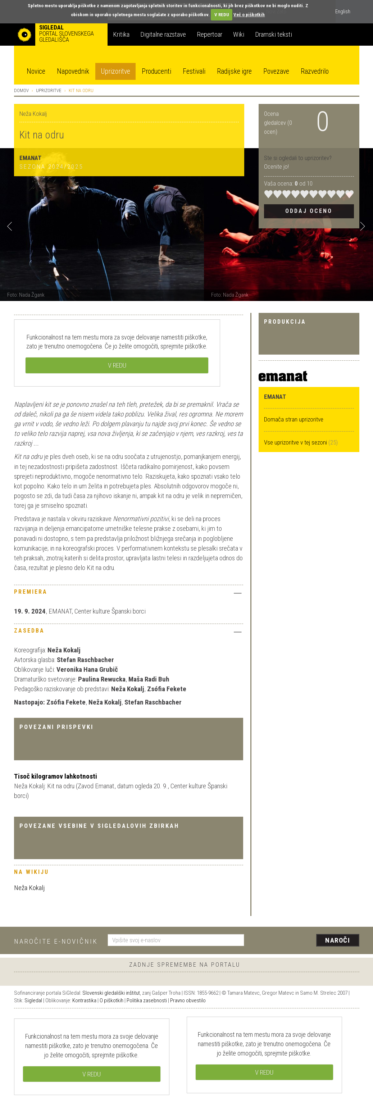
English (342, 11)
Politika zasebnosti (147, 1000)
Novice (36, 71)
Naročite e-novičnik (56, 941)
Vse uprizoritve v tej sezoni (296, 442)
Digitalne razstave (163, 34)
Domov (21, 90)
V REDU (221, 14)
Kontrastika (84, 1000)
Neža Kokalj (29, 888)
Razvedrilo (315, 71)
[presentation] (306, 941)
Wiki (238, 34)
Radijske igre (234, 71)
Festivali (194, 71)
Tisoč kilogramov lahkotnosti (55, 776)
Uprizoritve (115, 71)
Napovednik (73, 71)
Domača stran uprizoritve (293, 419)
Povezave (276, 71)
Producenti (156, 71)
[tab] (128, 594)
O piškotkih (111, 1000)
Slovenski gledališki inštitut (111, 993)
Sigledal (33, 1000)
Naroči (337, 940)
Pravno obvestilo (188, 1000)
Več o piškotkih (249, 14)
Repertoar (209, 34)
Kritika (121, 34)
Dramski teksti (273, 34)
